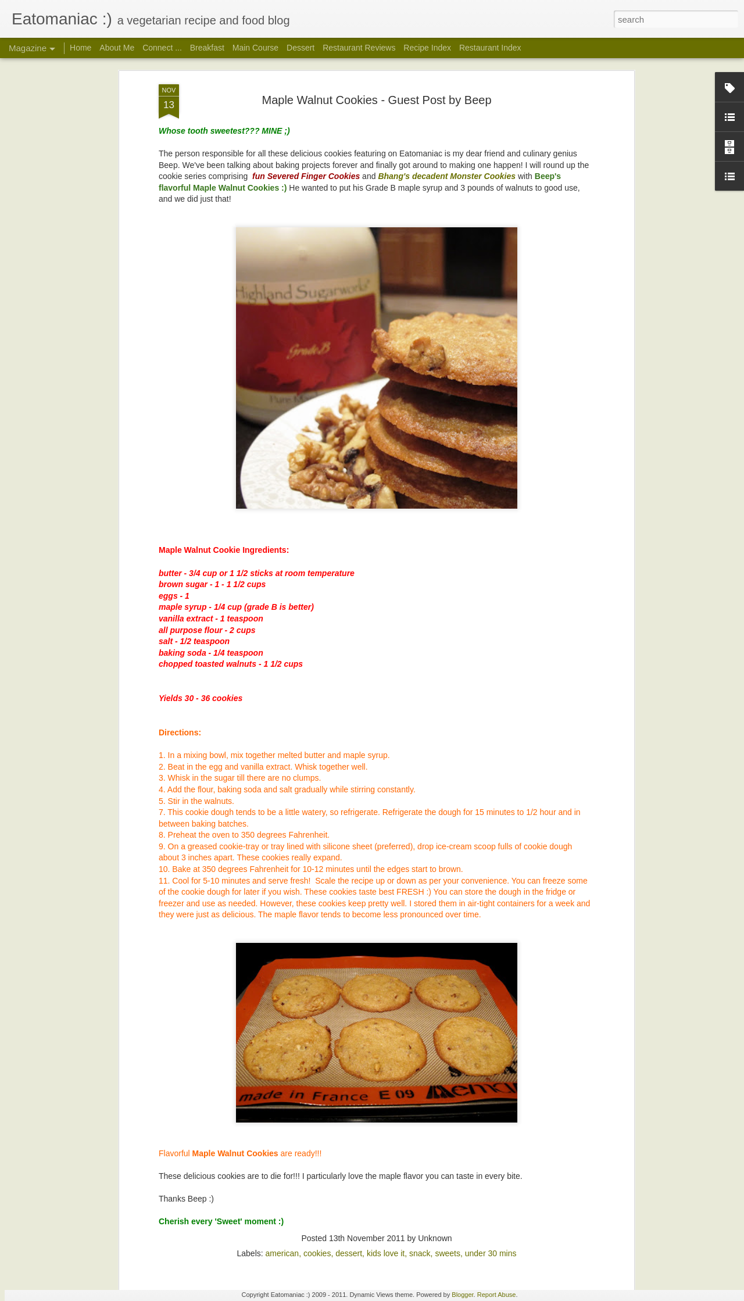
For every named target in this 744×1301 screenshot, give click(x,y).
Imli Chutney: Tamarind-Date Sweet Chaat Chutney (360, 1156)
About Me (116, 47)
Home (80, 47)
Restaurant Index (490, 47)
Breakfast (207, 47)
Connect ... (162, 47)
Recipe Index (427, 47)
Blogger (462, 1294)
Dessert (300, 47)
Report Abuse (496, 1294)
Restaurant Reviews (359, 47)
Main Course (255, 47)
